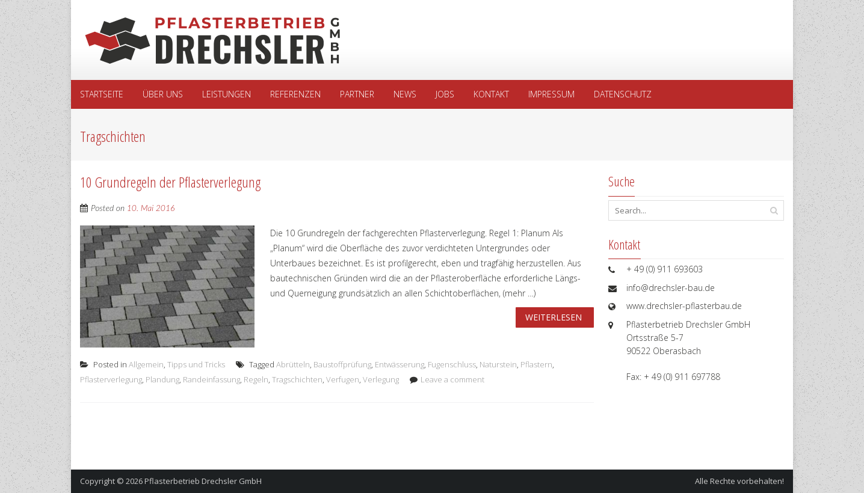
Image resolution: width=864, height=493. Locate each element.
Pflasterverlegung (111, 379)
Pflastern (536, 364)
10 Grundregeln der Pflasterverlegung (170, 182)
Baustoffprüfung (342, 364)
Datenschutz (623, 94)
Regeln (256, 379)
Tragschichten (297, 379)
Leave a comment (452, 379)
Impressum (551, 94)
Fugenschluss (452, 364)
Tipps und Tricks (196, 364)
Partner (357, 94)
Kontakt (491, 94)
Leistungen (226, 94)
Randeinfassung (211, 379)
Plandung (162, 379)
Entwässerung (399, 364)
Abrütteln (293, 364)
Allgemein (146, 364)
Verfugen (342, 379)
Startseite (101, 94)
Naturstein (498, 364)
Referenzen (295, 94)
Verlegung (381, 379)
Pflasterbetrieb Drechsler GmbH (203, 481)
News (404, 94)
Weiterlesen (553, 317)
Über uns (163, 94)
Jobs (445, 94)
